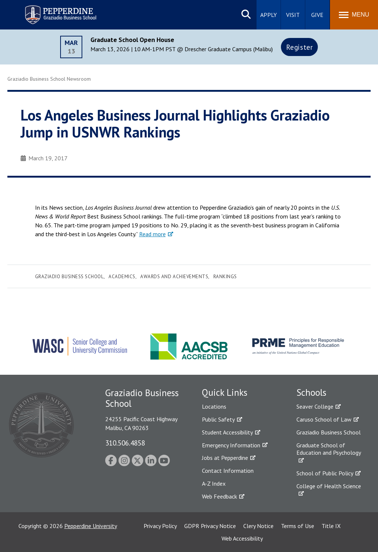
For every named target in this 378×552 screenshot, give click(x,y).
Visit (293, 14)
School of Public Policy (324, 473)
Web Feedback (219, 496)
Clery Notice (258, 526)
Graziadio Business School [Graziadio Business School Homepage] (328, 432)
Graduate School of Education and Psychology (328, 449)
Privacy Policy (160, 526)
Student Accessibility (227, 432)
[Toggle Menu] (354, 14)
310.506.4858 (125, 442)
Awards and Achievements (174, 276)
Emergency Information (231, 445)
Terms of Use (297, 526)
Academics (122, 276)
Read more (152, 234)
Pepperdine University (90, 526)
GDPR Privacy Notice (210, 526)
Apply (268, 14)
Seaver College (314, 406)
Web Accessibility (242, 538)
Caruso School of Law (323, 419)
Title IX (331, 526)
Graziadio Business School (69, 276)
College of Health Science (328, 486)
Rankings (225, 276)
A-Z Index (214, 483)
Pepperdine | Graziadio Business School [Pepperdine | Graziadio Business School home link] (51, 10)
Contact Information (228, 470)
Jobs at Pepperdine (225, 457)
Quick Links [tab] (224, 392)
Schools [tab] (311, 392)
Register (299, 47)
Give (317, 14)
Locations (214, 406)
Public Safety (218, 419)
